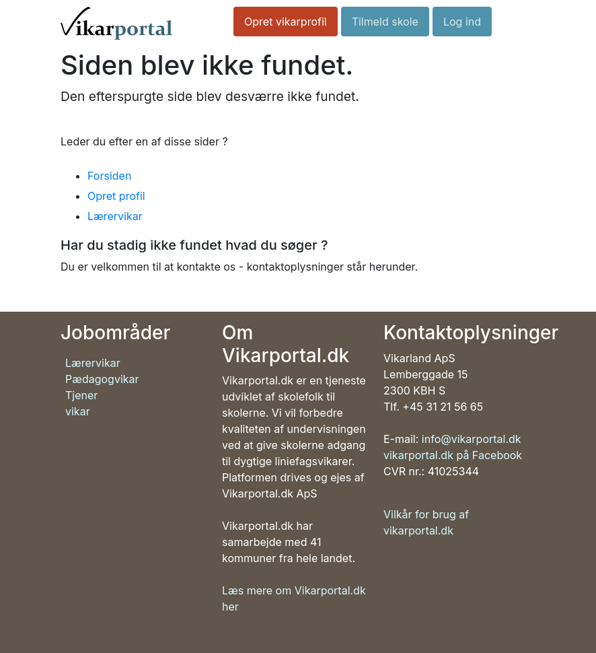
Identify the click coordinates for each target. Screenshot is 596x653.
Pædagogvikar (102, 379)
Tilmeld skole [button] (385, 21)
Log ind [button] (462, 21)
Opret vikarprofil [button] (285, 21)
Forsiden (109, 175)
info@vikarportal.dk (471, 439)
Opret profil (116, 196)
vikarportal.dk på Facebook (452, 455)
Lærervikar (115, 216)
